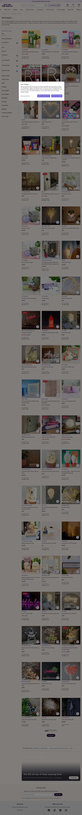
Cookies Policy (26, 90)
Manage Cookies (25, 96)
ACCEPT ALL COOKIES (57, 95)
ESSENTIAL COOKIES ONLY (43, 95)
